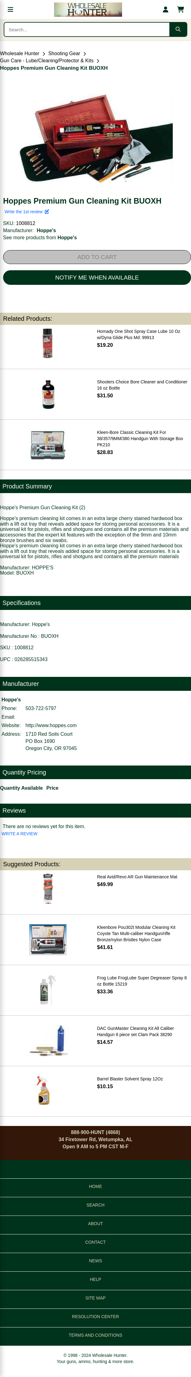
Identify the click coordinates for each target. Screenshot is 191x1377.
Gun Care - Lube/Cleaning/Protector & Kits (46, 60)
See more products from (40, 237)
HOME (95, 1186)
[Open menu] (10, 9)
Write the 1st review (27, 211)
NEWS (95, 1260)
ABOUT (95, 1223)
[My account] (165, 9)
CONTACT (95, 1242)
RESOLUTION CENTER (95, 1316)
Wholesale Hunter (19, 53)
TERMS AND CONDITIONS (95, 1335)
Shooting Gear (64, 53)
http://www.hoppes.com (51, 725)
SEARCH (95, 1205)
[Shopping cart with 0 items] (180, 9)
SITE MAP (95, 1297)
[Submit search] (178, 29)
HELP (95, 1279)
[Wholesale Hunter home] (88, 9)
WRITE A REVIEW (19, 833)
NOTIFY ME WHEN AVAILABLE (97, 277)
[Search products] (86, 29)
